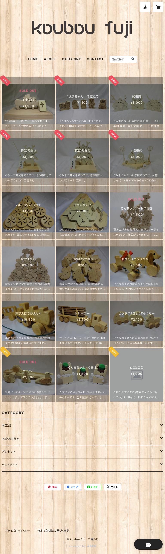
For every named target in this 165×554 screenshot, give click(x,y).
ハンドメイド (10, 465)
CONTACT (95, 59)
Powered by (82, 546)
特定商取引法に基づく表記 (53, 530)
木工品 (6, 425)
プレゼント (9, 451)
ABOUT (50, 59)
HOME (33, 59)
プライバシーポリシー (18, 530)
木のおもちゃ (10, 438)
